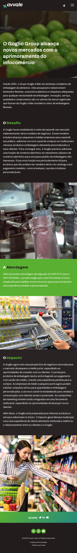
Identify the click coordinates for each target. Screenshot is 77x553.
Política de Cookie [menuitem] (38, 545)
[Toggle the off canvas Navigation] (72, 5)
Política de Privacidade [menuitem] (38, 542)
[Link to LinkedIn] (33, 531)
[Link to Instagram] (38, 531)
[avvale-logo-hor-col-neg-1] (13, 6)
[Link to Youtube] (43, 531)
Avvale (30, 538)
